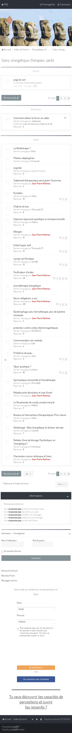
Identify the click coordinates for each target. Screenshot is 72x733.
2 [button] (61, 98)
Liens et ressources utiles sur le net (38, 123)
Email (19, 603)
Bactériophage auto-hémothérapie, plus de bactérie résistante (39, 313)
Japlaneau (36, 121)
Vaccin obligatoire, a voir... (25, 298)
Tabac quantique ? (22, 366)
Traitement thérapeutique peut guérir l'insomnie (37, 180)
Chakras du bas (21, 206)
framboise (35, 446)
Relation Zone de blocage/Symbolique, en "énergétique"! (34, 441)
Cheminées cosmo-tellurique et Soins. (32, 456)
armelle (34, 261)
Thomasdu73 (37, 209)
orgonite (17, 167)
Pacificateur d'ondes (23, 272)
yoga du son (19, 79)
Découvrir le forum (9, 570)
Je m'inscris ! (36, 668)
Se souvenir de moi (12, 551)
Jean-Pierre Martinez (40, 183)
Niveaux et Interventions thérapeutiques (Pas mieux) (39, 415)
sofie (33, 356)
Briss (33, 151)
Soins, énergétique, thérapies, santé (27, 60)
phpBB (16, 726)
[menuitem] (4, 4)
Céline (34, 196)
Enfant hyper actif (22, 245)
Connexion (6, 533)
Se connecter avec (36, 679)
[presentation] (38, 651)
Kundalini (17, 193)
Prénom (20, 615)
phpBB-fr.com (18, 729)
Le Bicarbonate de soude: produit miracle (33, 402)
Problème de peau (22, 353)
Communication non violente (27, 340)
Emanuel (35, 161)
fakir (33, 343)
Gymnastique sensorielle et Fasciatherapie (34, 380)
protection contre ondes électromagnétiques (35, 327)
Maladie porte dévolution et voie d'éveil (32, 392)
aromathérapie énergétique (27, 285)
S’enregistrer (19, 533)
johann (34, 369)
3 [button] (64, 98)
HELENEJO (36, 330)
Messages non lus (9, 580)
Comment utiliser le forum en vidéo (31, 118)
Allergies (17, 231)
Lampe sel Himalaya (23, 258)
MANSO (34, 405)
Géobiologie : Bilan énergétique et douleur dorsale (38, 427)
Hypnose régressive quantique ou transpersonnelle (39, 219)
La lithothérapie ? (21, 148)
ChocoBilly (36, 383)
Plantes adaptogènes (24, 158)
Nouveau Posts (8, 575)
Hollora (34, 222)
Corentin (35, 430)
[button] (69, 98)
